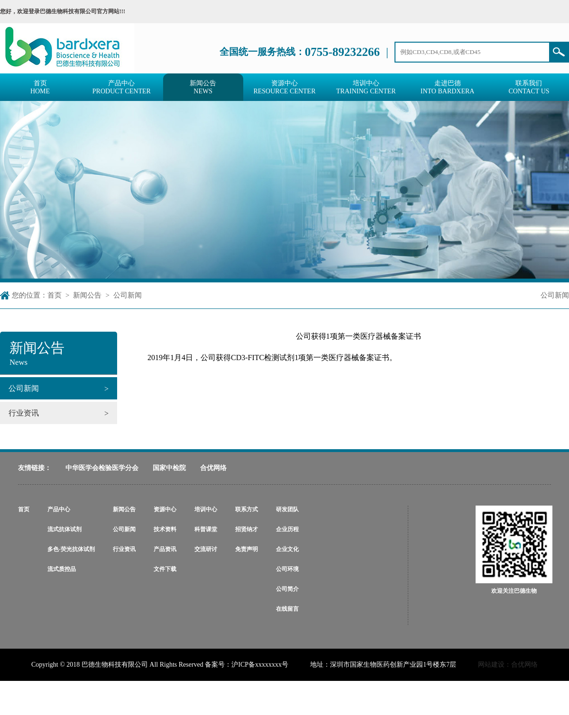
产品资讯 (165, 549)
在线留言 (287, 609)
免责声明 (246, 549)
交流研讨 (205, 549)
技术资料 (165, 529)
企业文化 (287, 549)
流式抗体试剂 (64, 529)
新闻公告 (87, 295)
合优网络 (213, 467)
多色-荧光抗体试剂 (71, 549)
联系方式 (246, 509)
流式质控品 (61, 569)
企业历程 (287, 529)
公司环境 (287, 569)
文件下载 (165, 569)
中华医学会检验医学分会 (101, 467)
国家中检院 (169, 467)
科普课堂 (205, 529)
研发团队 (287, 509)
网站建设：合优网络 (508, 664)
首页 (54, 295)
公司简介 (287, 589)
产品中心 (58, 509)
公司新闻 (127, 295)
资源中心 (165, 509)
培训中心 (205, 509)
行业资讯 (124, 549)
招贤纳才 (246, 529)
